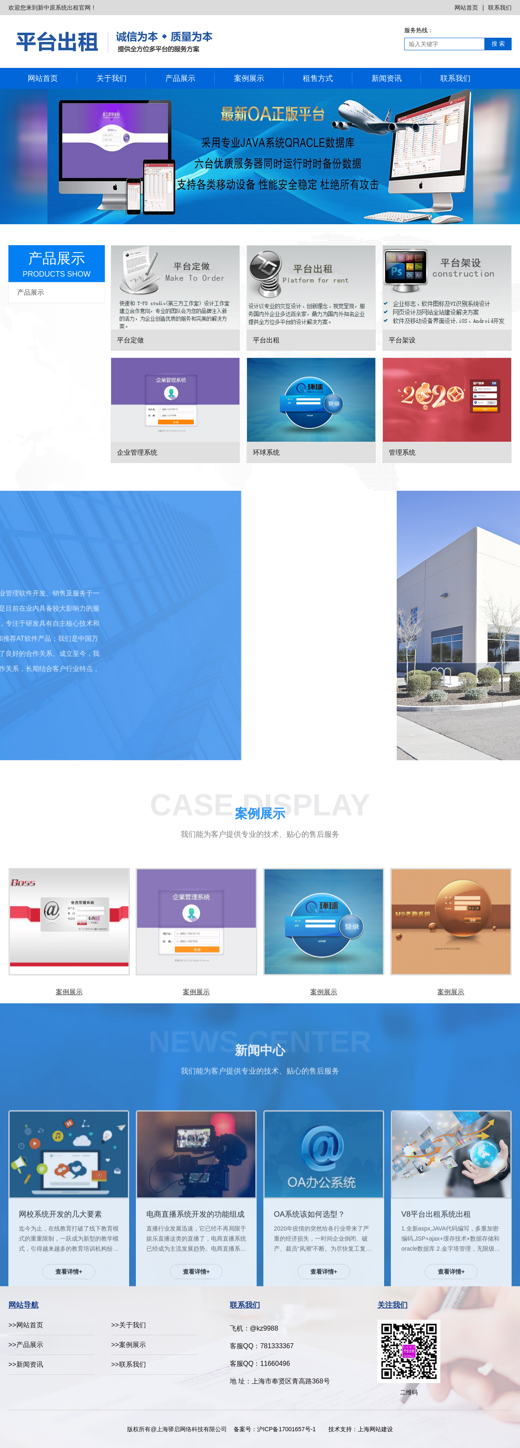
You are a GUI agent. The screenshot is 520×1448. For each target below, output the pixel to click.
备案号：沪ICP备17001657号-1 (277, 1429)
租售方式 (318, 78)
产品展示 (180, 78)
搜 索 (498, 43)
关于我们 (111, 78)
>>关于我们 (128, 1325)
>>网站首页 (25, 1325)
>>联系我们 (128, 1364)
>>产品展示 (25, 1344)
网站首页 (466, 7)
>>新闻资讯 (25, 1364)
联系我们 (500, 7)
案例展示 (249, 78)
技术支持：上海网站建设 (360, 1429)
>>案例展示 (128, 1344)
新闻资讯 (387, 78)
